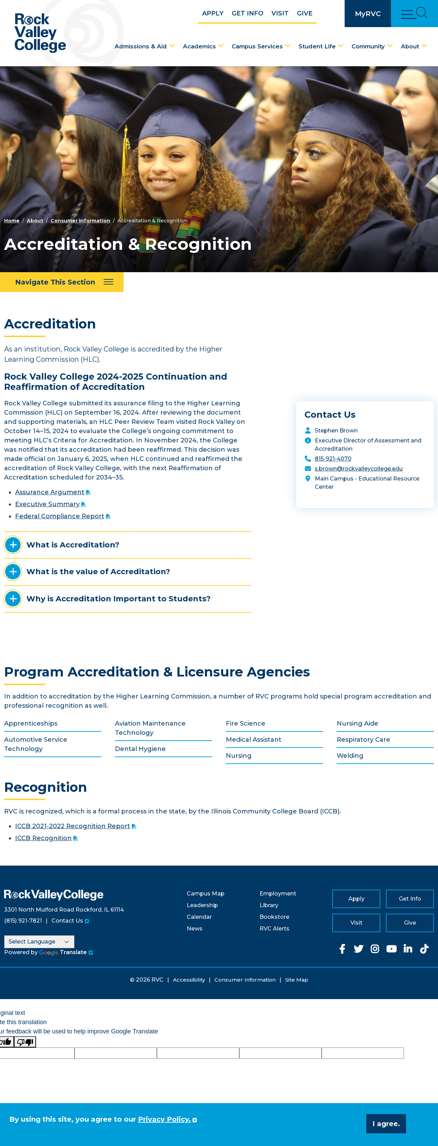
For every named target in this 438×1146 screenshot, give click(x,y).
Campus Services (257, 46)
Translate (63, 952)
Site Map (296, 979)
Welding (350, 756)
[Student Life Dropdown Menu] (341, 45)
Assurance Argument (49, 492)
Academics (199, 46)
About (410, 46)
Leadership (202, 905)
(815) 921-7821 (23, 920)
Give (304, 13)
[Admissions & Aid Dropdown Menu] (172, 45)
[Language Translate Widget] (39, 941)
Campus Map (205, 893)
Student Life (317, 46)
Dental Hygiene (140, 749)
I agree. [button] (386, 1124)
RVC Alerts (274, 928)
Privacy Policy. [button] (164, 1119)
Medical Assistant (253, 739)
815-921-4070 (333, 458)
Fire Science (245, 723)
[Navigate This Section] (62, 282)
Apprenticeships (30, 723)
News (195, 928)
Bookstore (274, 917)
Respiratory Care (363, 739)
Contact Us (67, 920)
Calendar (199, 917)
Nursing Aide (357, 723)
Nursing (239, 756)
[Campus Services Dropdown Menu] (288, 45)
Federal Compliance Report (59, 516)
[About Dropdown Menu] (424, 45)
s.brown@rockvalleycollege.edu (359, 468)
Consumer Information (80, 221)
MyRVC (368, 14)
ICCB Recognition (43, 838)
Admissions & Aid (141, 46)
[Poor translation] (25, 1041)
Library (269, 905)
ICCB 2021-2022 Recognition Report (72, 826)
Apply (212, 13)
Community (368, 46)
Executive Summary (47, 504)
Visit (280, 13)
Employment (278, 893)
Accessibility (189, 979)
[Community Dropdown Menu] (390, 45)
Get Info (247, 13)
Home (12, 221)
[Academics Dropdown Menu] (221, 45)
